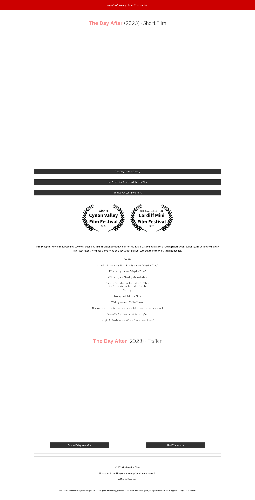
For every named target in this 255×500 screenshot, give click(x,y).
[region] (127, 5)
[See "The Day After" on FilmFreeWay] (127, 182)
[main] (127, 23)
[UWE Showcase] (175, 445)
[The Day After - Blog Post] (127, 192)
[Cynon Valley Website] (79, 445)
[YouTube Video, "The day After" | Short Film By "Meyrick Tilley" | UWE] (127, 100)
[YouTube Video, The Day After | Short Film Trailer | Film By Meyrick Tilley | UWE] (127, 392)
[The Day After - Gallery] (127, 171)
